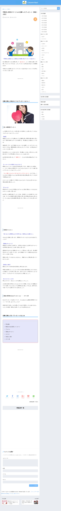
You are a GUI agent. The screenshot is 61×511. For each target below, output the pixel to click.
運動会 (43, 80)
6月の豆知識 (44, 25)
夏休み (43, 73)
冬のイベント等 (44, 34)
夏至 (42, 64)
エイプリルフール (45, 52)
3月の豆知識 (44, 18)
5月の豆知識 (44, 22)
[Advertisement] (20, 29)
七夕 (42, 69)
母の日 (43, 59)
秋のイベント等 (44, 78)
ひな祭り (43, 43)
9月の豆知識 (44, 31)
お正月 (43, 36)
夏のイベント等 (44, 62)
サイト (4, 479)
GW (42, 57)
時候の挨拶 (43, 102)
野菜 (42, 112)
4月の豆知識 (44, 20)
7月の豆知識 (44, 27)
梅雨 (42, 66)
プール (43, 75)
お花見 (43, 48)
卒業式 (36, 401)
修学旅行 (43, 83)
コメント (5, 458)
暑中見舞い (44, 71)
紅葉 (42, 89)
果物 (42, 114)
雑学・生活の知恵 (45, 104)
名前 (4, 468)
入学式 (43, 55)
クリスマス (44, 39)
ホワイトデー (44, 46)
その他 (43, 119)
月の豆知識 (43, 13)
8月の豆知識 (44, 29)
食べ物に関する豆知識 (46, 110)
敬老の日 (43, 85)
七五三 (43, 87)
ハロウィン (44, 92)
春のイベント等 (44, 41)
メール (4, 474)
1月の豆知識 (44, 16)
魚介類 (43, 117)
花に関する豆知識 (45, 97)
